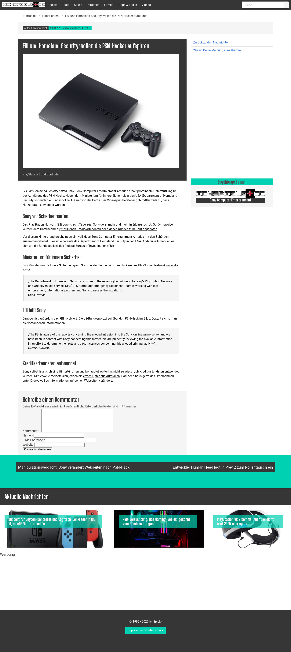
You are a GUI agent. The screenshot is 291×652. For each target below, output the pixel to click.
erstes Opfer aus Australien (101, 376)
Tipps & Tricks (127, 5)
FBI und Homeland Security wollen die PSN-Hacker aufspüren (106, 16)
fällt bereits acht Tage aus (74, 224)
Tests (65, 5)
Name (28, 435)
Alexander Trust (39, 28)
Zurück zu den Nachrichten (211, 42)
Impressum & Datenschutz (145, 630)
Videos (146, 5)
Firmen (109, 5)
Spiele (78, 5)
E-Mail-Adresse (34, 440)
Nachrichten (50, 16)
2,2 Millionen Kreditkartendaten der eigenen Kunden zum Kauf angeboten (108, 229)
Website (28, 444)
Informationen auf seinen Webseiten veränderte (82, 380)
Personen (93, 5)
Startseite (29, 16)
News (53, 5)
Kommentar (32, 431)
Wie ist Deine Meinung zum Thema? (217, 50)
